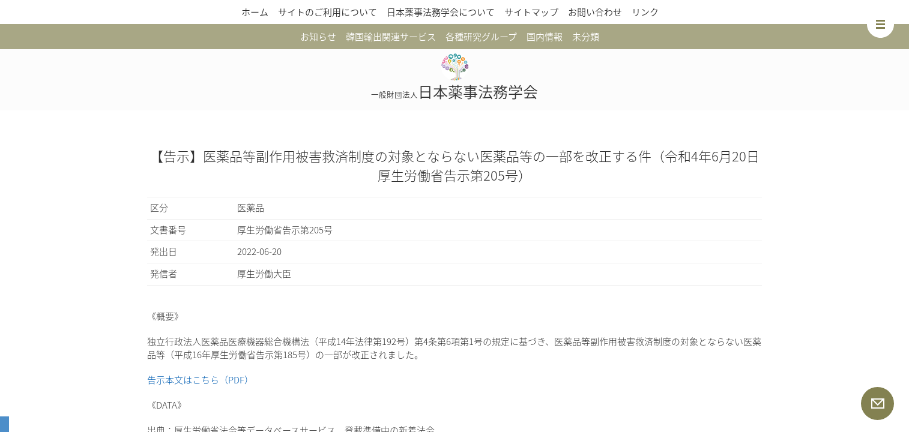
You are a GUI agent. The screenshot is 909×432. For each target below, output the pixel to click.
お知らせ (318, 36)
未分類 (585, 36)
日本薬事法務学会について (441, 12)
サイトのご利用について (327, 12)
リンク (645, 12)
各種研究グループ (481, 36)
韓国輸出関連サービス (391, 36)
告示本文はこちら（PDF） (200, 379)
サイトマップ (531, 12)
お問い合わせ (595, 12)
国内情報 (545, 36)
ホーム (254, 12)
